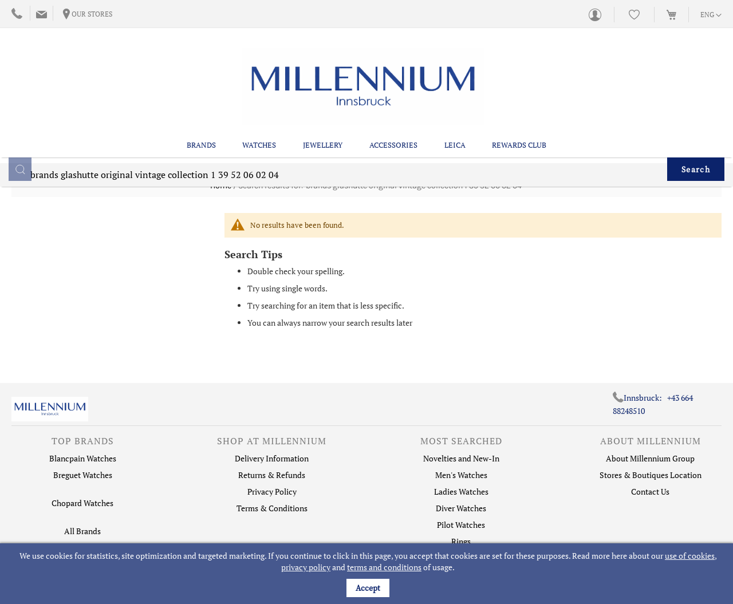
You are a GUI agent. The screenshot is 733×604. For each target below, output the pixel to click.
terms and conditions (384, 567)
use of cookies (690, 555)
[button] (711, 15)
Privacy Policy (272, 491)
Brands (201, 115)
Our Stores (92, 14)
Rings (461, 541)
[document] (368, 573)
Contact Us (650, 491)
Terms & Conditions (272, 508)
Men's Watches (461, 474)
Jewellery (322, 115)
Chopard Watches (82, 503)
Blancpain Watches (82, 458)
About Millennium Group (650, 458)
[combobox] (366, 153)
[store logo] (363, 71)
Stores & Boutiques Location (651, 474)
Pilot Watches (461, 524)
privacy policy (305, 567)
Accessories (393, 115)
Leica (455, 115)
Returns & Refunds (271, 474)
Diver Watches (461, 508)
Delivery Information (272, 458)
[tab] (82, 444)
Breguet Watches (82, 474)
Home (220, 186)
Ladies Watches (461, 491)
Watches (259, 115)
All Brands (82, 531)
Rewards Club (519, 115)
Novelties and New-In (461, 458)
